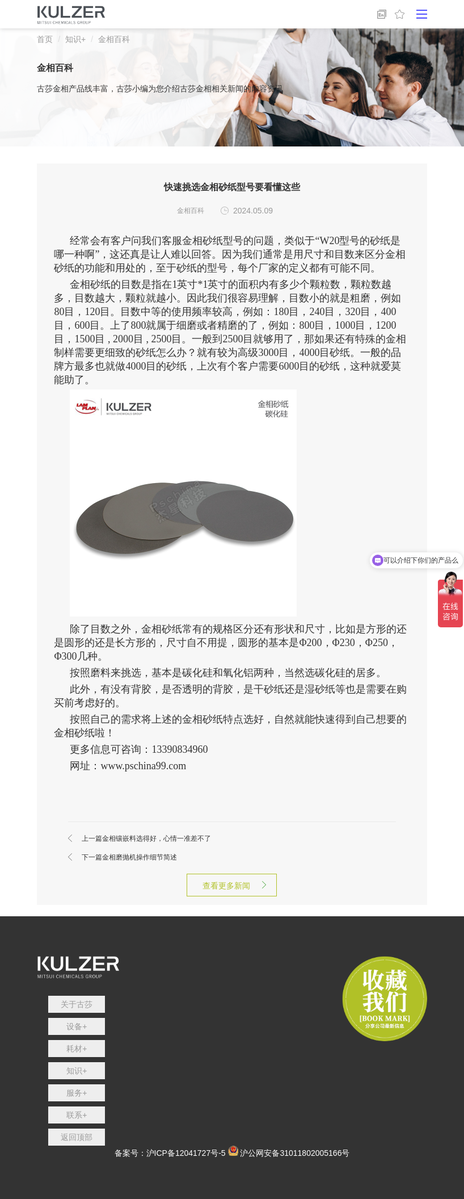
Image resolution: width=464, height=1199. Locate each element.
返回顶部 (76, 1137)
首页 (45, 39)
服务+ (76, 1092)
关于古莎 (76, 1004)
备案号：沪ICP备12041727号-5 (170, 1153)
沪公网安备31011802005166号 (294, 1153)
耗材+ (76, 1048)
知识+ (75, 39)
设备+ (76, 1026)
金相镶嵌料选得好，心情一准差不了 (146, 838)
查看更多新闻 (232, 885)
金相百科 (114, 39)
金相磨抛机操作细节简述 (129, 857)
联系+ (76, 1115)
